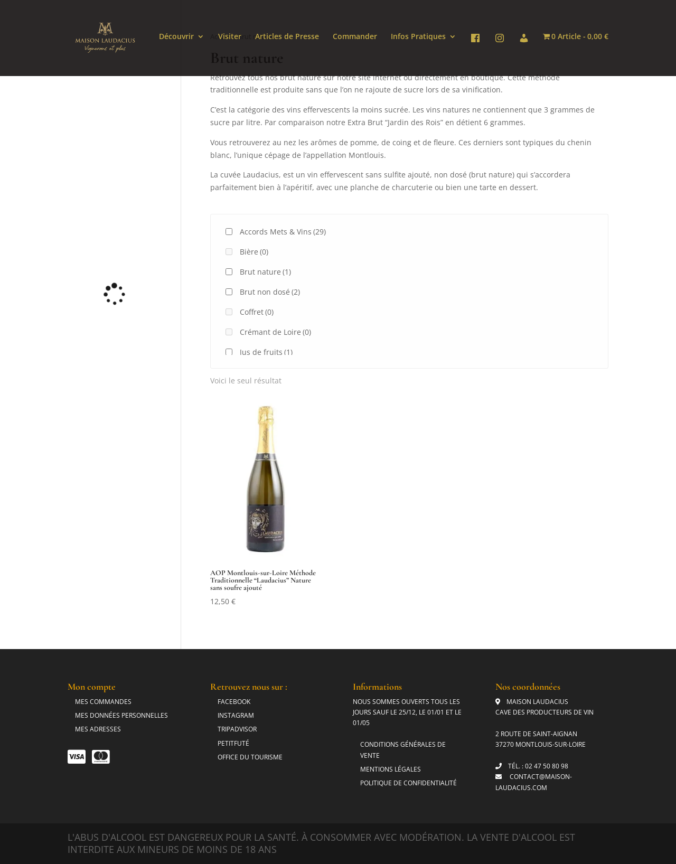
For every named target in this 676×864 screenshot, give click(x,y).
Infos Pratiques (418, 37)
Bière (254, 252)
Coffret (257, 312)
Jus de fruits (266, 352)
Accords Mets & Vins (283, 232)
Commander (355, 37)
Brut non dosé (270, 292)
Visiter (229, 37)
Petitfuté (233, 743)
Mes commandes (103, 701)
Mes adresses (98, 729)
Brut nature (265, 272)
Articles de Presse (287, 37)
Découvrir (176, 37)
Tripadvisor (237, 729)
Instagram (236, 715)
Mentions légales (390, 769)
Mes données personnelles (121, 715)
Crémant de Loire (275, 332)
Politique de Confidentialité (408, 782)
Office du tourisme (250, 757)
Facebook (234, 701)
